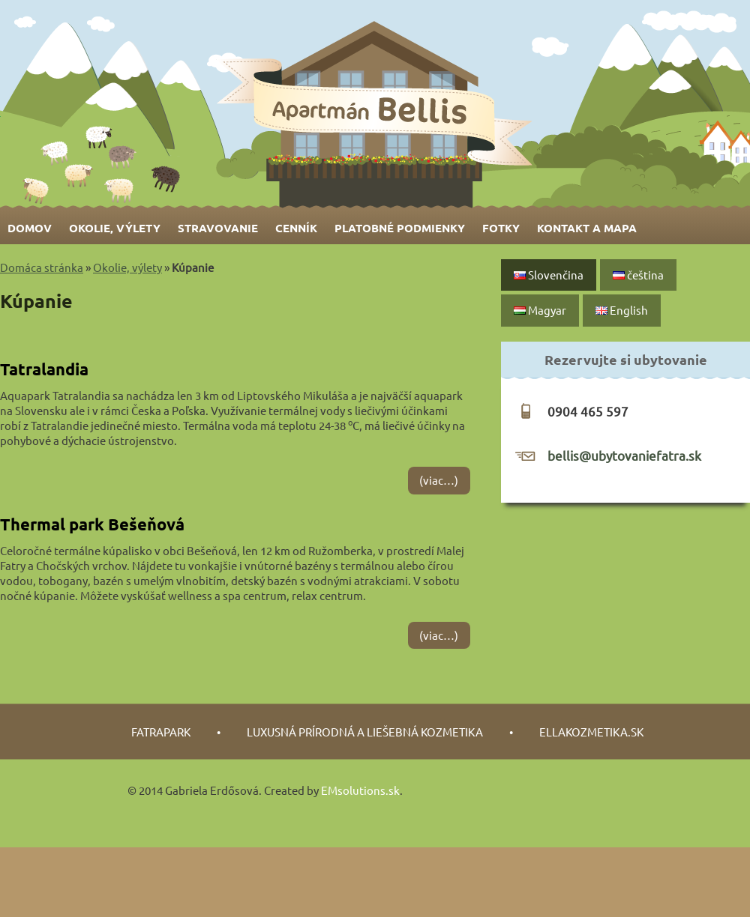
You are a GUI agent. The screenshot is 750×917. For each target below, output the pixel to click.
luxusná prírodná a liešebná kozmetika (365, 731)
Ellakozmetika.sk (591, 731)
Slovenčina (549, 274)
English (622, 310)
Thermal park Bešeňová (92, 524)
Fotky (501, 227)
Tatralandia (44, 369)
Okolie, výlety (114, 227)
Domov (30, 227)
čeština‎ (638, 274)
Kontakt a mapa (587, 227)
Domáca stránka (41, 267)
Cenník (296, 227)
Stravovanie (218, 227)
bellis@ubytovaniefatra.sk (624, 455)
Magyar (540, 310)
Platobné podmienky (399, 227)
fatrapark (160, 731)
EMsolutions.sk (360, 790)
